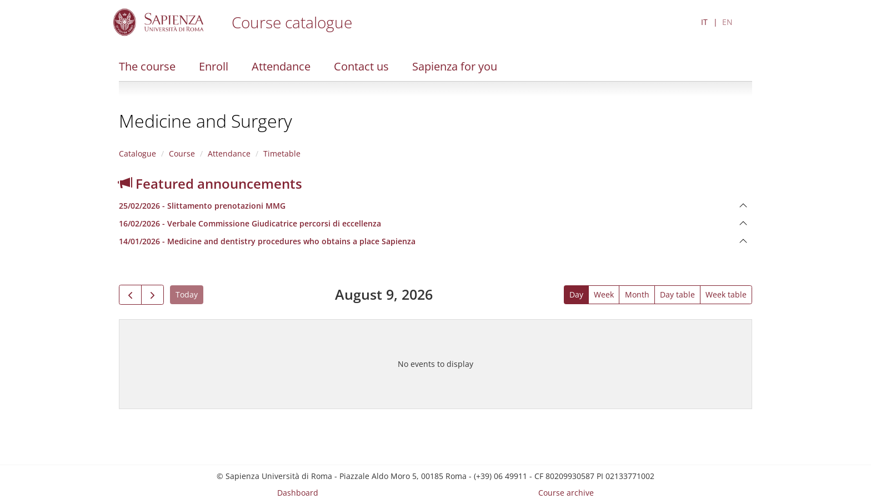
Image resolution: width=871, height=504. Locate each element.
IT (704, 22)
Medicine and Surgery (205, 121)
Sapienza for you (454, 66)
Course (182, 153)
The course (147, 66)
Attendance (281, 66)
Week (604, 294)
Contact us (361, 66)
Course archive (566, 492)
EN (727, 22)
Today (187, 294)
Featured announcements (210, 183)
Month (637, 294)
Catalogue (137, 153)
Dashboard (297, 492)
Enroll (213, 66)
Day (576, 294)
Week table (726, 294)
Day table (677, 294)
